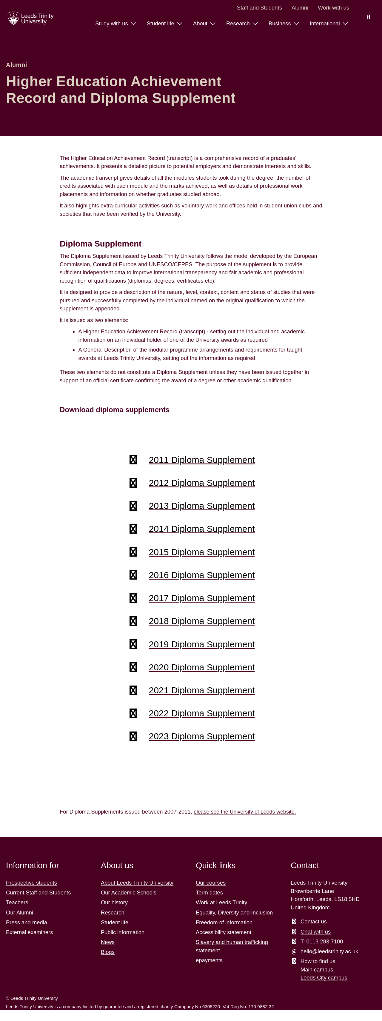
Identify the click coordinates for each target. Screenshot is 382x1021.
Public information (122, 943)
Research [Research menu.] (238, 23)
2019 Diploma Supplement (201, 651)
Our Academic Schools (128, 903)
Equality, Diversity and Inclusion (234, 923)
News (108, 953)
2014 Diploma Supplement (201, 531)
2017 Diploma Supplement (201, 603)
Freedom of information (224, 933)
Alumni (300, 7)
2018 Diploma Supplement (201, 627)
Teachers (17, 913)
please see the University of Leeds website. (246, 822)
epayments (209, 971)
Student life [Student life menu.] (161, 23)
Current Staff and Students (38, 903)
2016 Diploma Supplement (201, 579)
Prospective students (31, 893)
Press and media (26, 933)
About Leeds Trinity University (137, 893)
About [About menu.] (201, 23)
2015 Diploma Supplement (201, 555)
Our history (114, 913)
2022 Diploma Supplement (201, 722)
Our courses (211, 893)
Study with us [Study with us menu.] (112, 23)
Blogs (108, 963)
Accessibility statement (223, 943)
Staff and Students (259, 7)
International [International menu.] (325, 23)
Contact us (314, 932)
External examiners (29, 943)
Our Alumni (19, 923)
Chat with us (316, 942)
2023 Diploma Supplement (201, 746)
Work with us (333, 7)
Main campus (317, 980)
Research (112, 923)
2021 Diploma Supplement (201, 699)
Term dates (209, 903)
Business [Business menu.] (280, 23)
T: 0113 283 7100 (322, 952)
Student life (114, 933)
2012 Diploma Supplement (201, 484)
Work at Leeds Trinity (221, 913)
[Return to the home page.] (29, 18)
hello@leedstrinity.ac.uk (329, 962)
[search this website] (368, 17)
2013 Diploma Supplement (201, 508)
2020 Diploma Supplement (201, 675)
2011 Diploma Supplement (201, 460)
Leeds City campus (324, 988)
